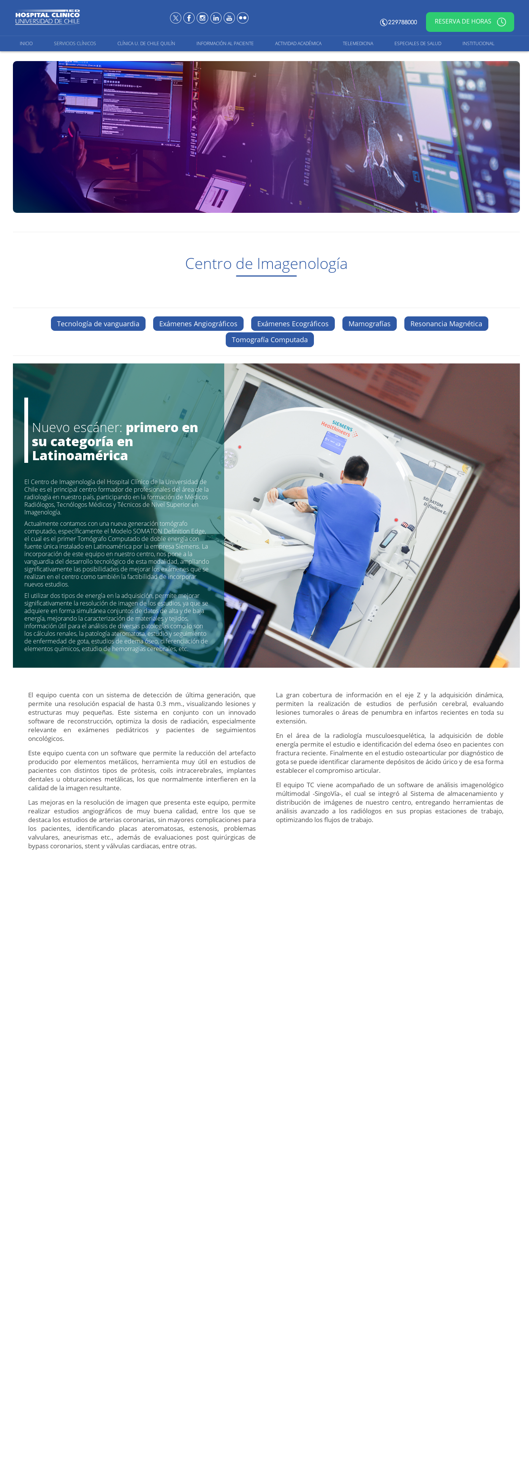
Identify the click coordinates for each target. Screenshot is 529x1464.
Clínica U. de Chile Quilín (146, 43)
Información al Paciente (225, 43)
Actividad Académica (298, 43)
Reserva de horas (470, 22)
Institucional (478, 43)
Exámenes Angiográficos (198, 323)
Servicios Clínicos (75, 43)
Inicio (26, 43)
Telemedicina (358, 43)
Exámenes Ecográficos (293, 323)
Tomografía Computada (270, 339)
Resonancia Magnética (446, 323)
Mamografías (369, 323)
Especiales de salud (417, 43)
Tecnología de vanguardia (98, 323)
